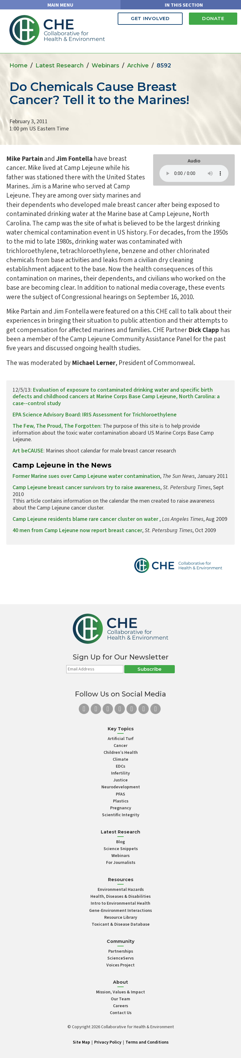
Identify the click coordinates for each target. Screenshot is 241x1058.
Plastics (120, 801)
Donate (213, 18)
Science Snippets (121, 849)
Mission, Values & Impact (120, 992)
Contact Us (120, 1013)
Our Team (120, 999)
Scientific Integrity (120, 815)
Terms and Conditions (147, 1042)
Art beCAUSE (28, 451)
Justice (120, 780)
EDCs (120, 766)
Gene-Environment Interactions (120, 910)
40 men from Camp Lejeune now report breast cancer (77, 530)
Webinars (105, 65)
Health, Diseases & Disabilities (120, 896)
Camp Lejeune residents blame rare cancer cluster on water (86, 519)
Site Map (81, 1042)
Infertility (120, 773)
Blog (120, 842)
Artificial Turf (120, 739)
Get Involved (150, 18)
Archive (138, 65)
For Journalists (120, 863)
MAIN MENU (60, 5)
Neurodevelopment (120, 787)
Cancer (120, 746)
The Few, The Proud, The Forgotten (56, 426)
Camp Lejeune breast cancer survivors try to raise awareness (86, 487)
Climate (120, 759)
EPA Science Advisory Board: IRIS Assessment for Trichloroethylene (95, 415)
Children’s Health (121, 752)
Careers (120, 1006)
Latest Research (59, 65)
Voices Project (120, 965)
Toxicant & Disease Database (121, 924)
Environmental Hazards (121, 889)
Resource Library (120, 917)
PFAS (120, 794)
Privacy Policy (107, 1042)
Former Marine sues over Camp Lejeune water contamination (86, 476)
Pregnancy (120, 808)
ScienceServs (120, 958)
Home (18, 65)
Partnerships (120, 951)
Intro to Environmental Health (120, 903)
